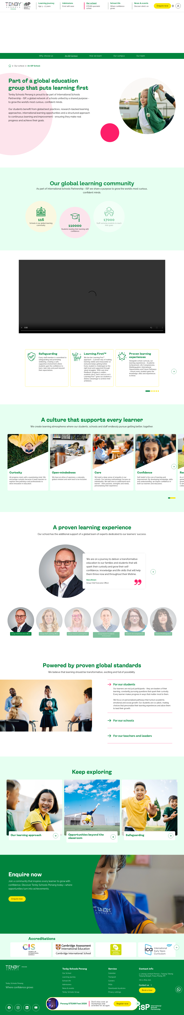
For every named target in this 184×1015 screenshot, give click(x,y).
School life (66, 981)
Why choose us (46, 56)
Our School (66, 973)
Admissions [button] (67, 3)
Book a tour (147, 990)
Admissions (66, 984)
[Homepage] (11, 66)
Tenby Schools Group (70, 992)
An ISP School (71, 56)
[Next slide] (173, 379)
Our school (19, 66)
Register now (122, 1004)
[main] (92, 513)
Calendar (112, 973)
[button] (178, 6)
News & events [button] (141, 3)
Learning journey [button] (46, 3)
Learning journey (69, 977)
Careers (111, 981)
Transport (112, 977)
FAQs (110, 984)
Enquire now (162, 6)
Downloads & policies (116, 988)
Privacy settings (114, 992)
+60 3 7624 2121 (145, 980)
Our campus (119, 56)
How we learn (95, 56)
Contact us (144, 985)
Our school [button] (91, 3)
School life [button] (115, 3)
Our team (140, 56)
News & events (68, 988)
